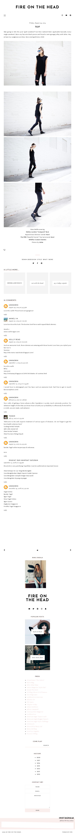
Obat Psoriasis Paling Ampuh (13, 434)
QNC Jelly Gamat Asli (11, 429)
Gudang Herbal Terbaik (11, 426)
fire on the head (37, 7)
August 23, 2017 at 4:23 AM (18, 444)
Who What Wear (32, 685)
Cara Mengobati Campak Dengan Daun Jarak (18, 475)
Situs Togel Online (10, 499)
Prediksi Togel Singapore (12, 506)
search (46, 745)
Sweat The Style (32, 690)
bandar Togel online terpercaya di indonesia (19, 447)
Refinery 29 (31, 699)
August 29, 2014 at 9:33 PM (18, 308)
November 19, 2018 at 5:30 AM (19, 489)
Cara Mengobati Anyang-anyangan (15, 478)
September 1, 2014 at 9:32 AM (18, 363)
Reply (5, 315)
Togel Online (8, 492)
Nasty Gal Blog (32, 729)
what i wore (48, 259)
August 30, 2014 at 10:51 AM (18, 342)
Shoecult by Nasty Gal (34, 726)
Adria (41, 242)
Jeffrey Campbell (32, 709)
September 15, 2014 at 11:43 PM (19, 384)
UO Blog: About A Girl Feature (37, 692)
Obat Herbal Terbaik (11, 431)
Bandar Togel (8, 494)
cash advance (25, 408)
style (39, 259)
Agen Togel (7, 496)
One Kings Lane (32, 695)
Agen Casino (8, 501)
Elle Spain (30, 702)
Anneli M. (13, 318)
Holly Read (14, 339)
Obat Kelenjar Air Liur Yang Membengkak (17, 471)
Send (37, 810)
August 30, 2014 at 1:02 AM (18, 321)
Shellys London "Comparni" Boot (37, 232)
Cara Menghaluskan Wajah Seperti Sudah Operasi (21, 473)
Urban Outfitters (32, 707)
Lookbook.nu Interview (35, 697)
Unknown (13, 305)
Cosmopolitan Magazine (35, 712)
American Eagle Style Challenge (37, 721)
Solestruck (30, 724)
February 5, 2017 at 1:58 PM (18, 400)
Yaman (12, 416)
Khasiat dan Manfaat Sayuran (23, 460)
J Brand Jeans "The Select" (35, 680)
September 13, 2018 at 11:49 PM (14, 463)
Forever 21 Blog (32, 734)
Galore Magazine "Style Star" (36, 687)
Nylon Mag (30, 682)
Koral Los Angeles (33, 731)
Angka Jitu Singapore (11, 504)
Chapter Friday (32, 704)
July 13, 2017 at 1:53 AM (16, 418)
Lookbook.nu (31, 714)
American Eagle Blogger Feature (37, 719)
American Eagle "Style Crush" (37, 716)
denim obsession (29, 259)
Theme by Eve (67, 832)
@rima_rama (69, 821)
